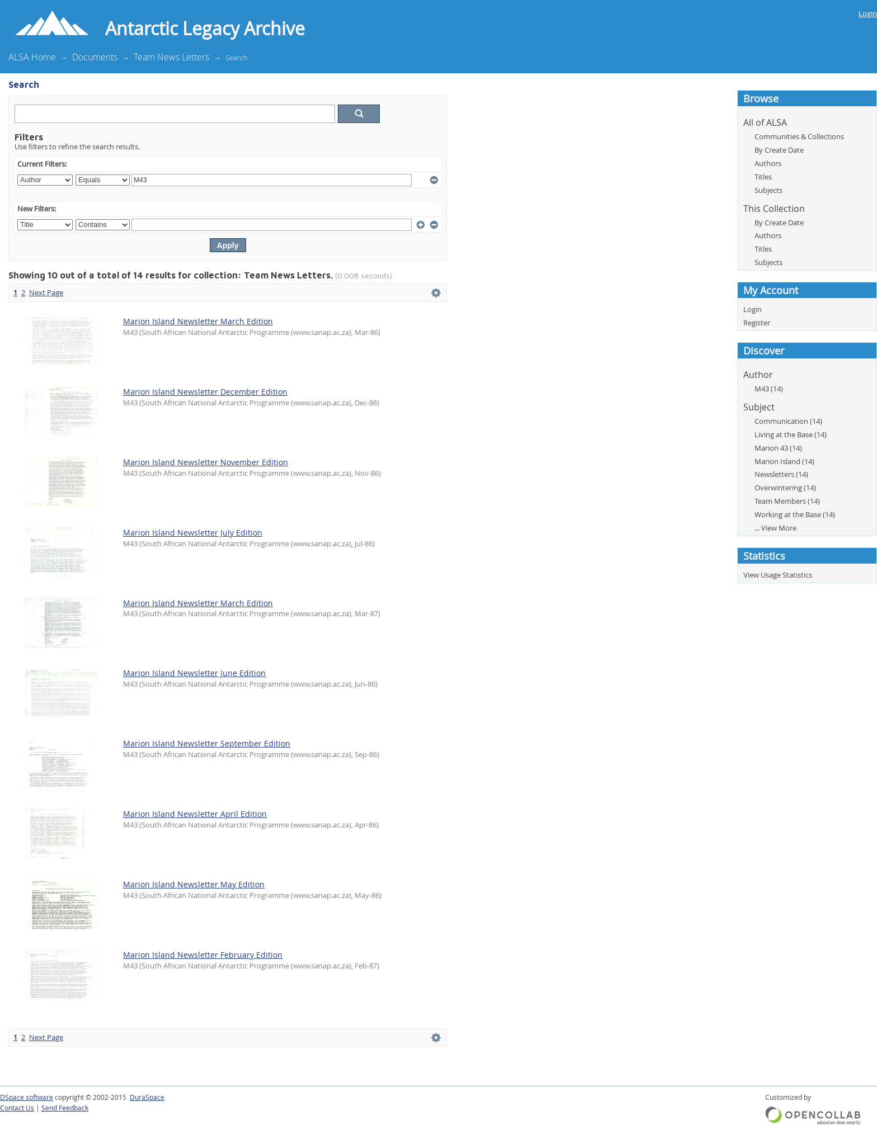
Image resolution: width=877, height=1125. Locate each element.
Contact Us (17, 1108)
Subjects (768, 190)
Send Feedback (64, 1108)
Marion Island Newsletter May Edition (194, 884)
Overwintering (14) (785, 488)
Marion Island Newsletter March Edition (198, 321)
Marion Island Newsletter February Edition (202, 954)
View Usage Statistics (777, 575)
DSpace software (26, 1097)
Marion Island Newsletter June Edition (194, 673)
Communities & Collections (799, 136)
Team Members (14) (787, 501)
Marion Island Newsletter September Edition (206, 743)
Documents (94, 57)
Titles (763, 177)
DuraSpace (147, 1097)
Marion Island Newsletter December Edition (205, 391)
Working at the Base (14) (795, 514)
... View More (775, 528)
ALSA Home (32, 57)
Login (868, 13)
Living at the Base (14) (791, 434)
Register (756, 323)
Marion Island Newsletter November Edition (205, 462)
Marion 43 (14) (778, 448)
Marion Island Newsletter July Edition (192, 532)
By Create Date (779, 150)
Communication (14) (788, 421)
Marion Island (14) (784, 461)
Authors (768, 163)
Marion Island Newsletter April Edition (195, 814)
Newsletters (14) (781, 474)
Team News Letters (171, 57)
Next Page (46, 292)
